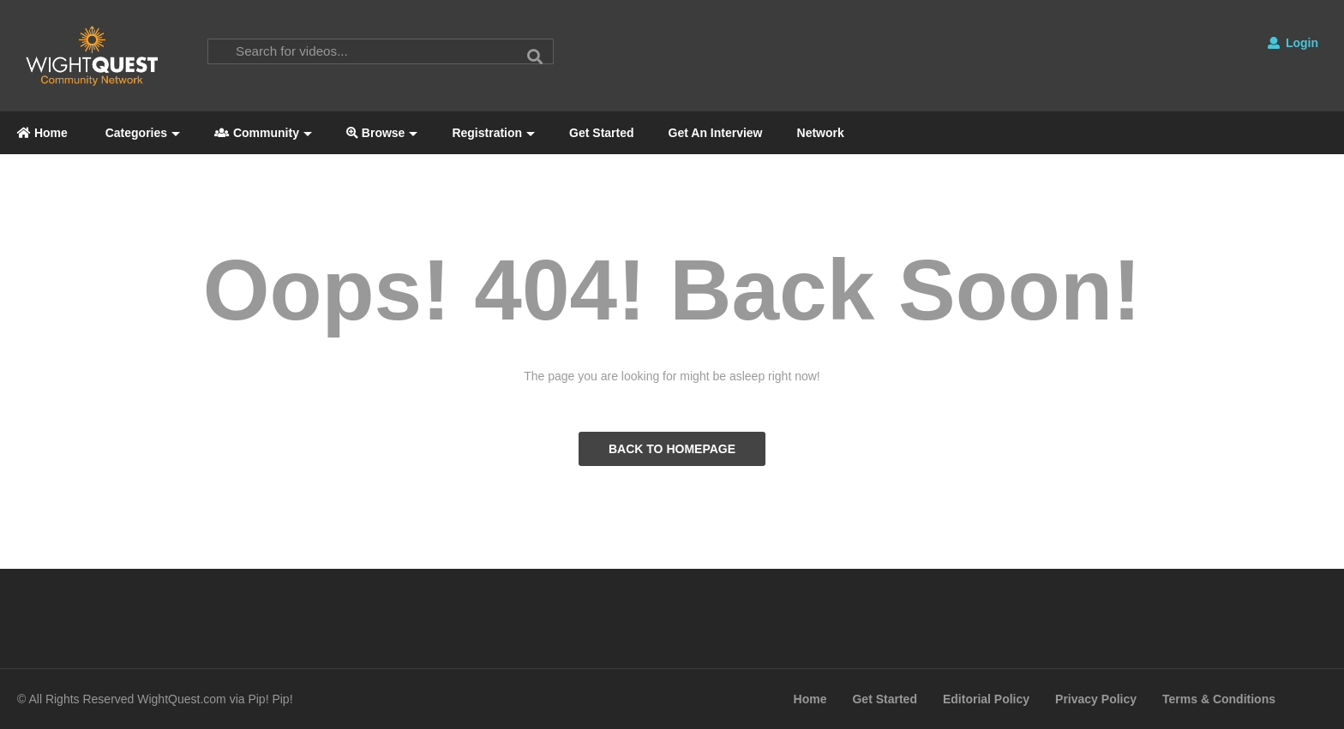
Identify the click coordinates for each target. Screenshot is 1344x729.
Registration (493, 133)
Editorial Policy (986, 699)
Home (42, 133)
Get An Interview (716, 133)
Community (263, 133)
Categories (141, 133)
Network (820, 133)
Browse (381, 133)
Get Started (601, 133)
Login (1293, 43)
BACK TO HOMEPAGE (672, 449)
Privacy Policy (1096, 699)
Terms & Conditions (1218, 699)
